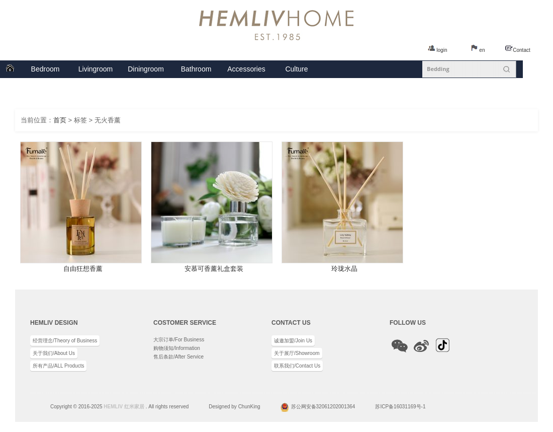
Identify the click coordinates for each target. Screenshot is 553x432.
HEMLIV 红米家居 (124, 406)
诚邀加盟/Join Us (293, 340)
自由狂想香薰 (83, 268)
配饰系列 (246, 69)
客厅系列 (95, 69)
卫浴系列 (196, 69)
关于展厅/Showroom (297, 353)
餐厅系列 (146, 69)
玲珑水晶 (344, 268)
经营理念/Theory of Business (65, 340)
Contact (521, 50)
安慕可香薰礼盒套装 (214, 268)
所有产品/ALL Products (58, 366)
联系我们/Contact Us (297, 366)
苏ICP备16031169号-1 (400, 406)
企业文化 (296, 69)
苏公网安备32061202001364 (323, 406)
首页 (10, 69)
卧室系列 (45, 69)
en (482, 50)
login (441, 50)
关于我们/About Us (54, 353)
